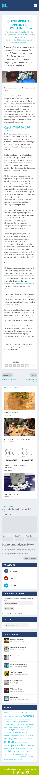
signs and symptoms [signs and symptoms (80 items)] (12, 754)
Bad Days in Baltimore (17, 639)
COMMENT (6, 515)
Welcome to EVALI (16, 689)
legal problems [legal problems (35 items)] (17, 735)
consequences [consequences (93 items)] (10, 724)
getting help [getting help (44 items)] (17, 732)
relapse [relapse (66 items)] (16, 751)
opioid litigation (20, 40)
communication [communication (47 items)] (23, 721)
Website (29, 536)
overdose (15, 43)
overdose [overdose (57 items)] (17, 742)
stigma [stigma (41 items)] (23, 754)
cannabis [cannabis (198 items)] (28, 715)
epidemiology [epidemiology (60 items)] (9, 732)
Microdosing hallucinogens (18, 664)
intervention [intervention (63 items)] (8, 735)
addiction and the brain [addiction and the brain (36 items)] (15, 713)
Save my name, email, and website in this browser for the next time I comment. (18, 545)
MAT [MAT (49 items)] (14, 738)
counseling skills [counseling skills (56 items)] (23, 724)
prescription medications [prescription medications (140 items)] (17, 745)
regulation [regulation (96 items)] (8, 751)
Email (17, 536)
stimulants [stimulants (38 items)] (29, 754)
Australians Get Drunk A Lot (17, 439)
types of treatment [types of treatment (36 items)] (18, 759)
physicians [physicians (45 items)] (24, 742)
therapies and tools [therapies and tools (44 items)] (14, 757)
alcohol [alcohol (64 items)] (24, 713)
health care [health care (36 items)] (24, 732)
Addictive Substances (16, 35)
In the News (29, 35)
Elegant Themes (16, 769)
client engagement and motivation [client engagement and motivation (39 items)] (18, 719)
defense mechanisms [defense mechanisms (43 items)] (14, 727)
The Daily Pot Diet (16, 672)
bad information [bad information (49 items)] (17, 716)
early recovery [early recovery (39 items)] (24, 730)
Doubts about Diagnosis (17, 656)
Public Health (21, 641)
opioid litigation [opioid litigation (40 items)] (28, 738)
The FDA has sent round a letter (22, 284)
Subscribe (9, 608)
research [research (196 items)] (25, 751)
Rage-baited (14, 697)
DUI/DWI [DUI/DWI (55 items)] (16, 730)
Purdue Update (11, 494)
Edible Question (11, 413)
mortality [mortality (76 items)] (19, 738)
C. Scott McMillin (19, 32)
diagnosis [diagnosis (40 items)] (23, 727)
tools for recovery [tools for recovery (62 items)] (26, 757)
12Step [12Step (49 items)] (6, 713)
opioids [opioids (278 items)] (9, 741)
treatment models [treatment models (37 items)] (8, 759)
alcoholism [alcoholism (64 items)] (8, 716)
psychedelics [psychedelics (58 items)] (15, 748)
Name (4, 536)
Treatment (20, 658)
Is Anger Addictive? (16, 681)
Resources (19, 683)
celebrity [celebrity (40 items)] (6, 719)
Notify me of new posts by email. (16, 554)
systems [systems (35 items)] (6, 757)
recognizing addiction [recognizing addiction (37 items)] (26, 748)
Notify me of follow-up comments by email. (20, 550)
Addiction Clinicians (23, 699)
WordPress (33, 769)
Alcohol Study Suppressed (18, 647)
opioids (30, 40)
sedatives (23, 43)
